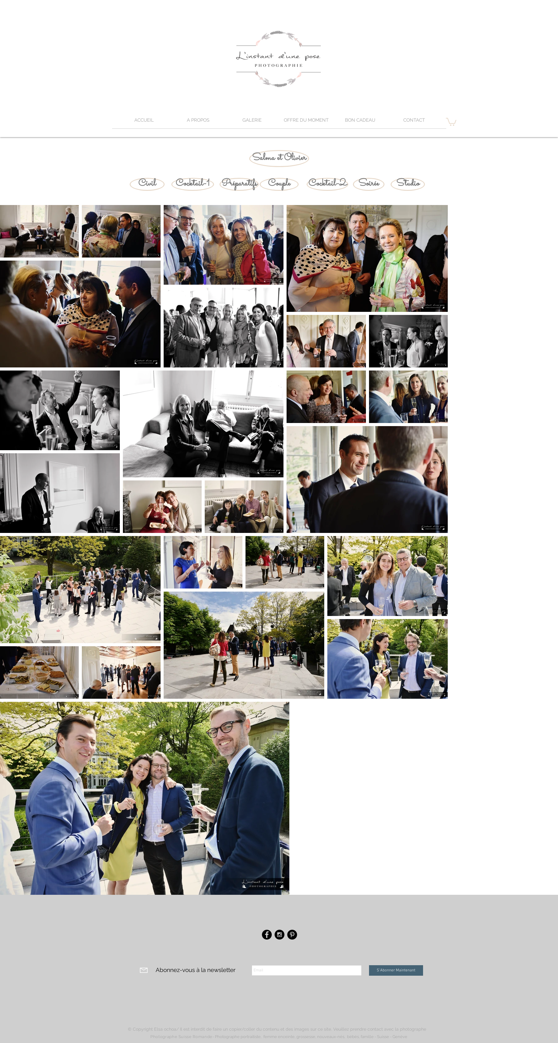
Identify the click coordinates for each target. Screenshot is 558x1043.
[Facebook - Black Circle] (267, 935)
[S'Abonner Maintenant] (396, 970)
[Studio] (408, 184)
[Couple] (279, 184)
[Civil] (147, 184)
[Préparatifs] (239, 184)
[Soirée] (368, 184)
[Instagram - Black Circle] (279, 935)
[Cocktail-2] (327, 184)
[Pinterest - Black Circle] (292, 935)
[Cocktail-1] (192, 184)
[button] (252, 122)
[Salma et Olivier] (279, 158)
